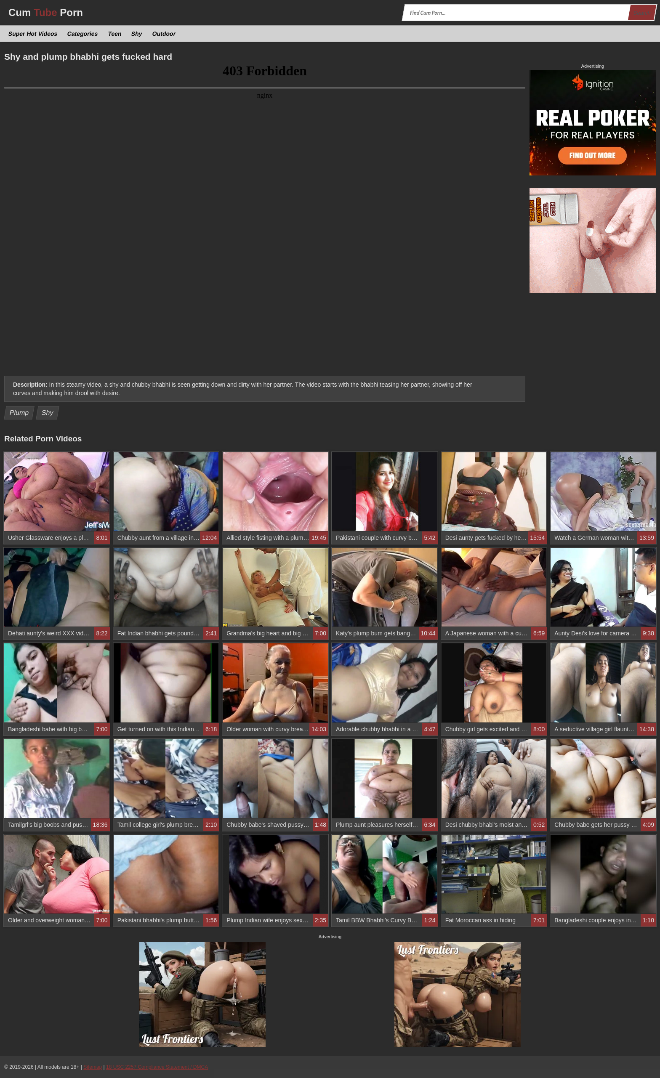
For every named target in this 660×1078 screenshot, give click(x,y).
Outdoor (164, 33)
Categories (82, 33)
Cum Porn (45, 12)
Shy (137, 33)
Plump (19, 412)
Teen (114, 33)
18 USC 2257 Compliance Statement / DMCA (157, 1067)
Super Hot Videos (33, 33)
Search (642, 13)
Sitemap (92, 1067)
